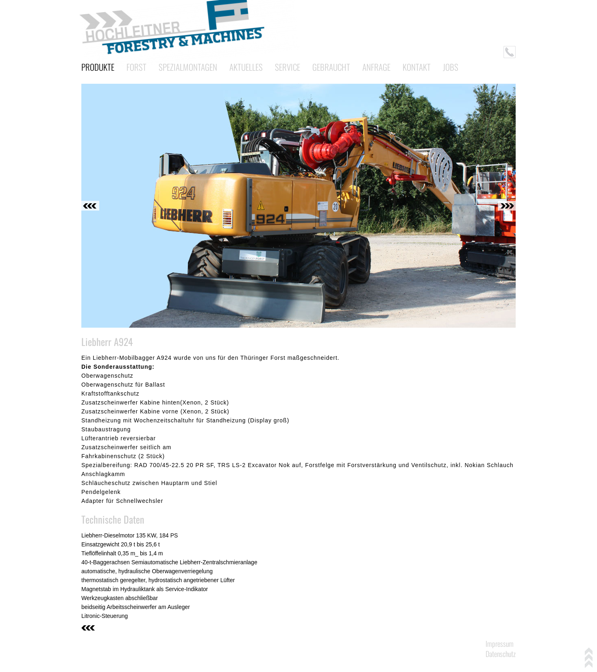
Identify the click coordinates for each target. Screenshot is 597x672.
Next (507, 206)
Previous (90, 206)
